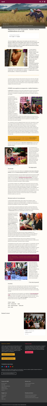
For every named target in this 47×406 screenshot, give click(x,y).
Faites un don (28, 352)
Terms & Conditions (15, 404)
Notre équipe (3, 384)
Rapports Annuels (4, 387)
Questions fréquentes (5, 388)
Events (3, 397)
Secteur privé (21, 305)
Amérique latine (13, 303)
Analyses (13, 302)
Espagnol (18, 36)
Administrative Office (23, 404)
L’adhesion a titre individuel (8, 354)
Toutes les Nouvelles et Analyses (29, 383)
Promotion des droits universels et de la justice (31, 397)
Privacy (19, 404)
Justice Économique (14, 305)
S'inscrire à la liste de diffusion (8, 373)
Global (19, 303)
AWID (12, 307)
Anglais (13, 36)
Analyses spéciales (27, 384)
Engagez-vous (4, 396)
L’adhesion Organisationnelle (8, 358)
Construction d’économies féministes (30, 396)
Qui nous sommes (4, 383)
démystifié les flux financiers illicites (25, 177)
